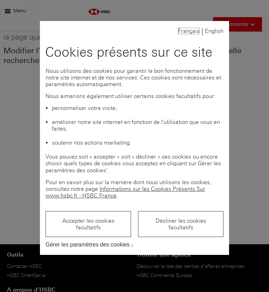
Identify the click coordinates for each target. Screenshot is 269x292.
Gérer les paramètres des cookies (88, 245)
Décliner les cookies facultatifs (181, 224)
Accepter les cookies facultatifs (88, 224)
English (214, 31)
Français (189, 31)
